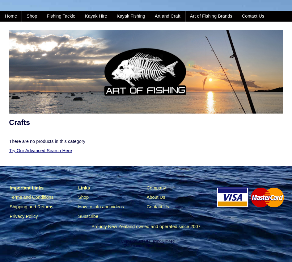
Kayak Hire (96, 16)
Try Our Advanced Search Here (40, 150)
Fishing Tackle (61, 16)
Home (11, 16)
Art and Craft (167, 16)
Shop (32, 16)
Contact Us (253, 16)
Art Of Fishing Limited (156, 241)
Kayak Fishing (131, 16)
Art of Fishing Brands (211, 16)
